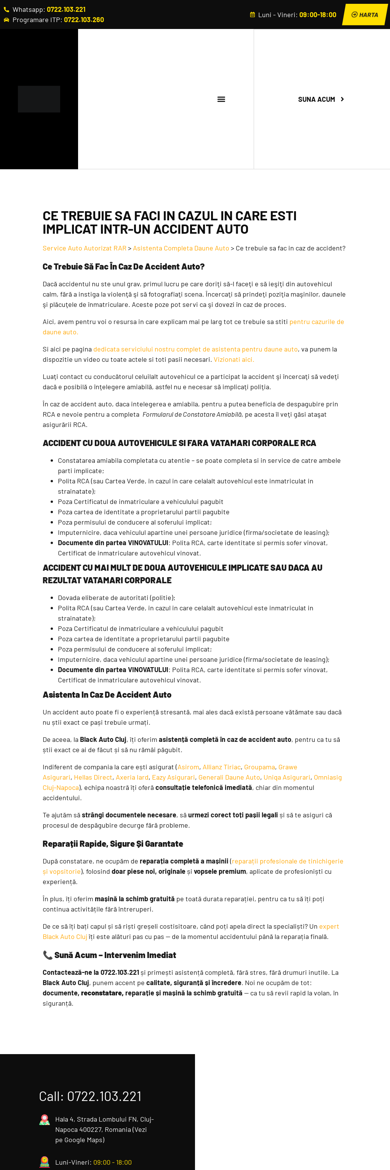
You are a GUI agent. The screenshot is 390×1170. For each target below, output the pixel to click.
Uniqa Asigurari (287, 778)
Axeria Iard (132, 778)
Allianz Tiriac (222, 767)
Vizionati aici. (234, 360)
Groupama (259, 767)
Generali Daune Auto (229, 778)
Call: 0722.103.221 (90, 1096)
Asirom (188, 767)
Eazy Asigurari (173, 778)
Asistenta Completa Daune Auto (181, 248)
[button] (221, 99)
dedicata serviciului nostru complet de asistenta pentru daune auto (195, 349)
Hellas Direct (93, 778)
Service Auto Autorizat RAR (84, 248)
